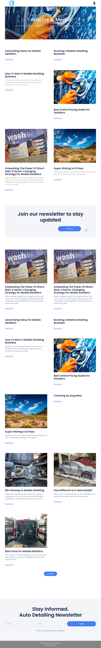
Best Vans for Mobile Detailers (24, 551)
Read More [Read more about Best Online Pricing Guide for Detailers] (58, 118)
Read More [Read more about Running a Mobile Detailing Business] (58, 59)
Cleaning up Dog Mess (68, 395)
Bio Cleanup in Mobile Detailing (24, 490)
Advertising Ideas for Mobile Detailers (23, 52)
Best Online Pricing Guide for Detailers (72, 111)
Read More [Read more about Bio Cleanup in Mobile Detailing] (9, 504)
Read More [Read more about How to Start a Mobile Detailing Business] (9, 90)
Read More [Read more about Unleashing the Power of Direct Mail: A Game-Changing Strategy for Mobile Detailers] (9, 190)
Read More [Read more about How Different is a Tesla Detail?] (58, 502)
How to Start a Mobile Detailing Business (24, 75)
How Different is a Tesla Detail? (73, 490)
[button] (50, 574)
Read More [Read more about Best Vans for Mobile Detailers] (9, 565)
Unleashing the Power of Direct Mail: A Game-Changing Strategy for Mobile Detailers (24, 171)
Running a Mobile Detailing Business (71, 52)
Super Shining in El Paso (68, 168)
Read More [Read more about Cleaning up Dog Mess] (58, 401)
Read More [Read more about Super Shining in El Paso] (58, 179)
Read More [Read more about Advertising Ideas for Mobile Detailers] (9, 59)
